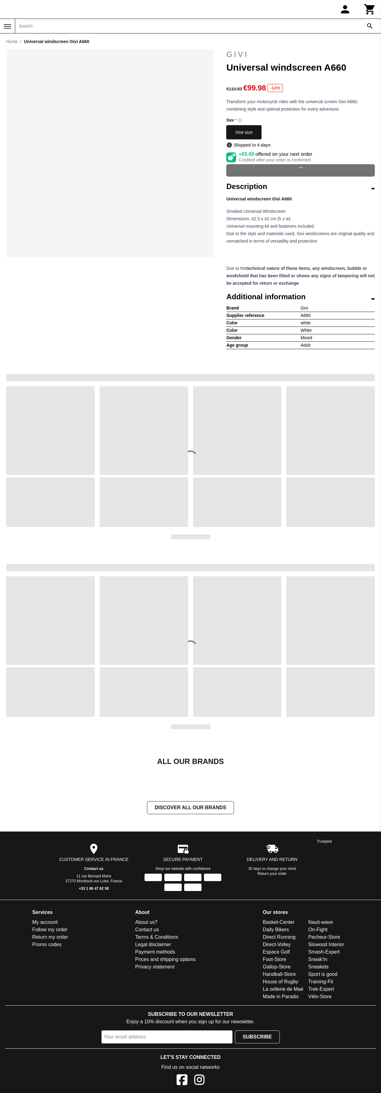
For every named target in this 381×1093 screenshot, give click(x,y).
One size (244, 132)
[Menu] (7, 26)
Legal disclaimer (153, 945)
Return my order (50, 937)
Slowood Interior (326, 945)
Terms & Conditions (156, 937)
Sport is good (322, 974)
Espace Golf (276, 952)
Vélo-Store (320, 997)
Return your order (272, 874)
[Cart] (370, 9)
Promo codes (46, 945)
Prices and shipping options (165, 960)
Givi (300, 54)
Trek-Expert (321, 989)
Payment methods (155, 952)
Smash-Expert (324, 952)
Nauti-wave (320, 922)
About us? (146, 922)
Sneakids (318, 967)
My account (45, 922)
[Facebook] (182, 1081)
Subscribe (257, 1037)
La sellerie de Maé (283, 989)
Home (12, 41)
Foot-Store (274, 960)
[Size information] (240, 120)
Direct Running (279, 937)
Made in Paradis (281, 997)
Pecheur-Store (324, 937)
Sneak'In (317, 960)
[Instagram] (199, 1081)
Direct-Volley (277, 945)
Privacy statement (155, 967)
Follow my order (49, 930)
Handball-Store (279, 974)
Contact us (93, 869)
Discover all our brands (190, 808)
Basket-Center (278, 922)
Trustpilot (324, 842)
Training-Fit (320, 982)
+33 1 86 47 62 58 (94, 889)
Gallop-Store (277, 967)
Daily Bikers (276, 930)
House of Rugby (280, 982)
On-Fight (317, 930)
